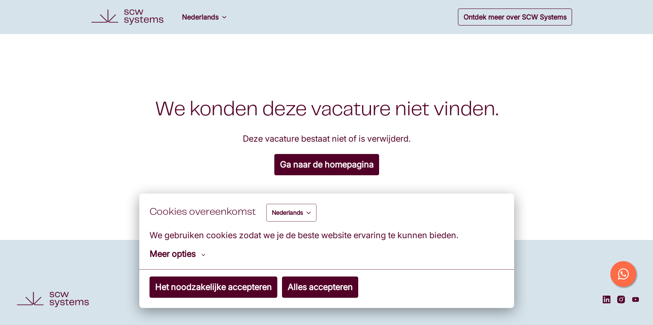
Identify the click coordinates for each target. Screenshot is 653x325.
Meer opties (177, 254)
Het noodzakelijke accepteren (213, 287)
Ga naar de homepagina (327, 165)
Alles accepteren (320, 287)
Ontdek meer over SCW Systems (515, 17)
